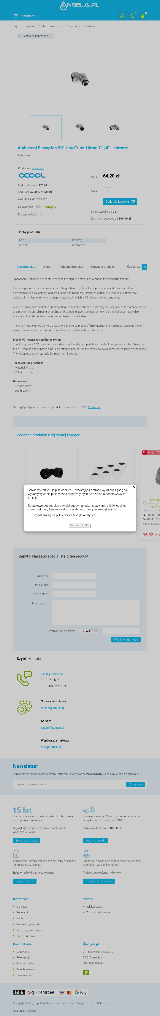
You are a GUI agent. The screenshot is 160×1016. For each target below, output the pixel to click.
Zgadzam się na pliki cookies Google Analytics (64, 515)
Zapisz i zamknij (80, 525)
